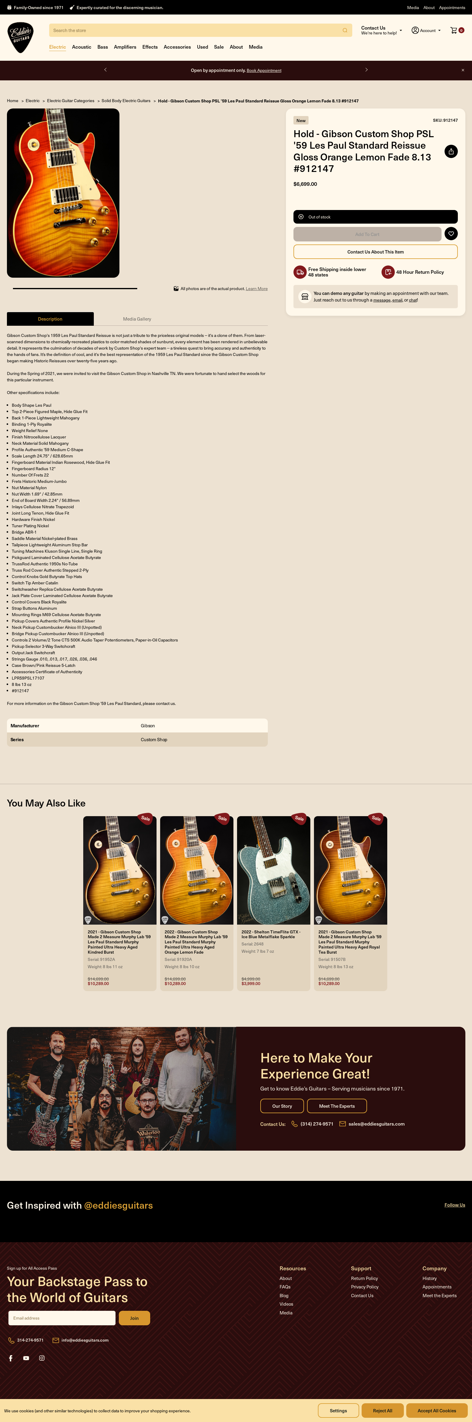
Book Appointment (264, 70)
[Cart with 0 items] (457, 30)
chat (413, 300)
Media (413, 7)
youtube (26, 1358)
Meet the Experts (337, 1106)
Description (50, 318)
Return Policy (364, 1278)
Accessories (177, 46)
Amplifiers (125, 46)
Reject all (382, 1410)
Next (366, 70)
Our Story (282, 1106)
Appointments (452, 7)
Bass (102, 46)
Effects (150, 46)
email (397, 300)
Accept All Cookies (437, 1410)
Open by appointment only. (236, 70)
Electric (57, 46)
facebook (10, 1358)
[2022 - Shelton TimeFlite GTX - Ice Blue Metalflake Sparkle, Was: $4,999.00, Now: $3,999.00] (273, 870)
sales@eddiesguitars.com (377, 1123)
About (429, 7)
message (382, 300)
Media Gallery (137, 319)
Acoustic (81, 46)
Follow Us (455, 1204)
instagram (42, 1358)
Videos (286, 1304)
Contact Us (362, 1295)
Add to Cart (367, 234)
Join (134, 1318)
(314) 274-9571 (317, 1123)
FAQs (285, 1287)
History (430, 1278)
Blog (284, 1295)
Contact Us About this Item (375, 251)
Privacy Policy (365, 1287)
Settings (338, 1410)
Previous (106, 70)
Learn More (257, 288)
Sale (219, 46)
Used (202, 46)
